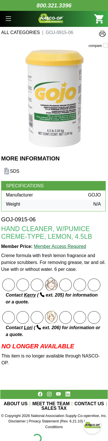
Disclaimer (17, 421)
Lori (28, 327)
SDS (14, 171)
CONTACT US (89, 404)
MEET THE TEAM (51, 404)
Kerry (30, 295)
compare (95, 46)
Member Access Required (60, 246)
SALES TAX (54, 408)
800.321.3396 (53, 5)
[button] (8, 19)
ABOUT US (16, 404)
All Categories (20, 32)
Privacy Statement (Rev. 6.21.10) (56, 421)
